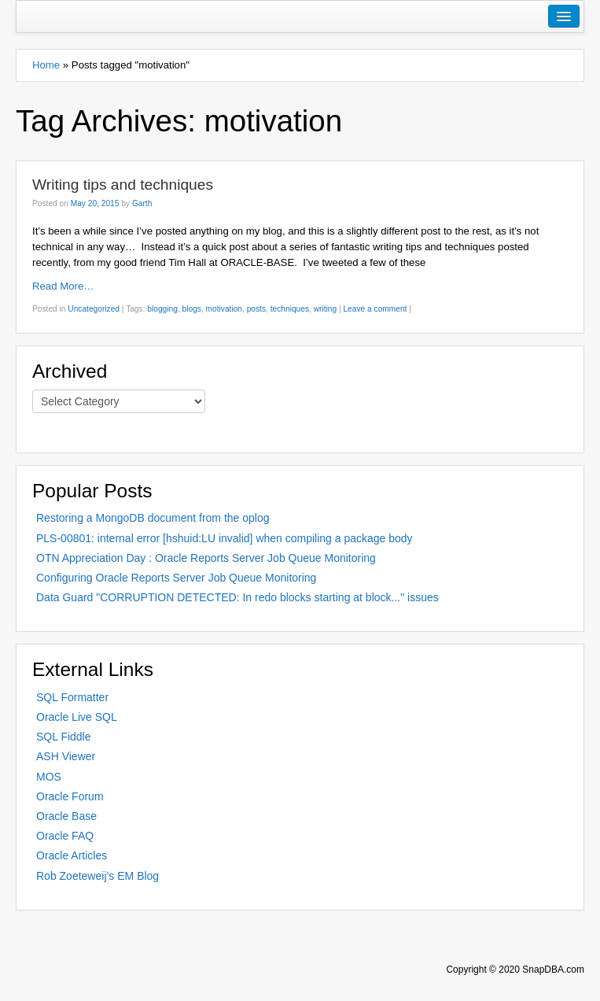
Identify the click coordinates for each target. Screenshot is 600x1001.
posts (256, 309)
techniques (290, 309)
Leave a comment (375, 309)
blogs (191, 309)
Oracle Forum (70, 796)
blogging (162, 309)
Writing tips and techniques (122, 184)
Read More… (63, 286)
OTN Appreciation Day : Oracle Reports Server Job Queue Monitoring (206, 558)
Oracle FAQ (65, 835)
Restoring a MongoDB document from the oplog (153, 518)
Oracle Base (66, 816)
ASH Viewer (65, 756)
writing (325, 309)
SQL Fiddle (63, 736)
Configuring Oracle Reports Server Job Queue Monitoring (176, 577)
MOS (48, 776)
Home (46, 65)
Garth (142, 203)
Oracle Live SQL (76, 717)
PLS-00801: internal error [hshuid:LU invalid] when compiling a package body (224, 538)
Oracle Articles (71, 855)
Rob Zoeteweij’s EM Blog (97, 876)
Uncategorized (94, 309)
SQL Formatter (72, 697)
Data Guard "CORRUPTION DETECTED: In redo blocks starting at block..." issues (237, 597)
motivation (224, 309)
